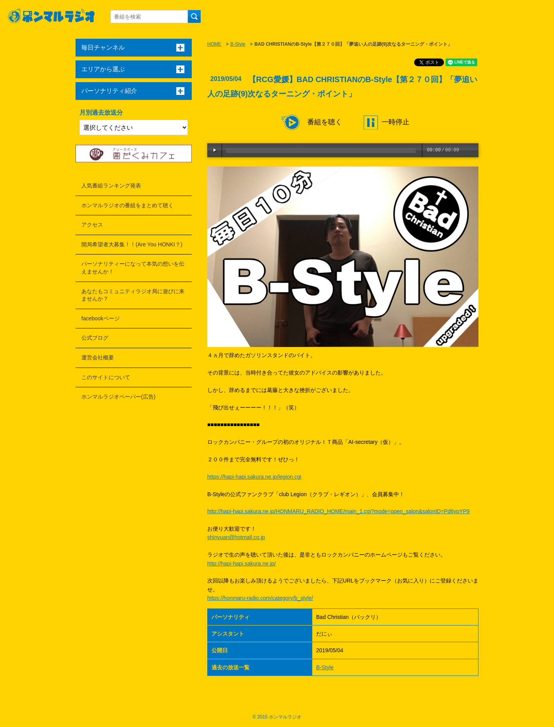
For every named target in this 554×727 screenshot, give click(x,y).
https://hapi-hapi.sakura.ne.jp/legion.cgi (254, 477)
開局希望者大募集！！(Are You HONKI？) (131, 244)
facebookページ (100, 318)
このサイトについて (105, 377)
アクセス (92, 225)
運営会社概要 (97, 357)
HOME (214, 44)
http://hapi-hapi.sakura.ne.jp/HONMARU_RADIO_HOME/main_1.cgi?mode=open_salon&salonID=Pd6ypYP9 (338, 511)
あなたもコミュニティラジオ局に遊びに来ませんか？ (132, 295)
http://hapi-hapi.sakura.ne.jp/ (241, 563)
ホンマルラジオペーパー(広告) (118, 397)
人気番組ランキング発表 (111, 185)
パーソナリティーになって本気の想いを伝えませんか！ (132, 268)
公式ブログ (94, 338)
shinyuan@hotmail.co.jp (236, 537)
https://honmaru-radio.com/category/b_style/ (260, 598)
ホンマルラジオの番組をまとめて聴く (127, 205)
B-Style (237, 44)
